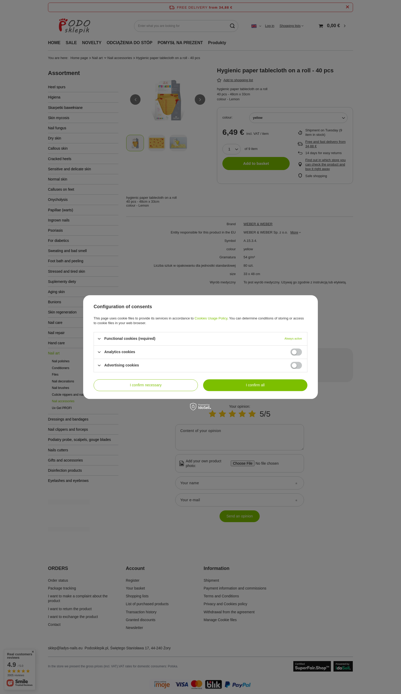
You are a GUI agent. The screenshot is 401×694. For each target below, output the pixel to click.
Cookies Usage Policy (211, 318)
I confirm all (255, 385)
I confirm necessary (145, 385)
